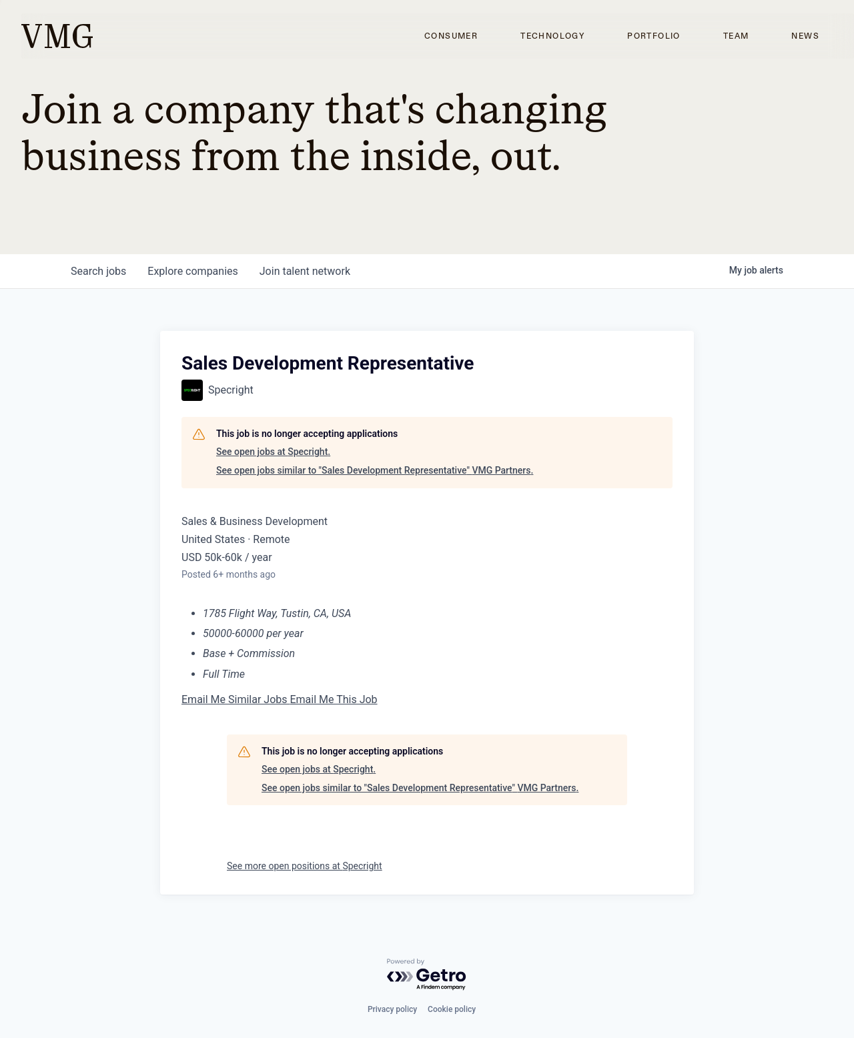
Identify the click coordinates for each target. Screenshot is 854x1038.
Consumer (451, 36)
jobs (98, 271)
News (805, 36)
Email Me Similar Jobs (235, 699)
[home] (57, 36)
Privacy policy (392, 1009)
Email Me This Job (333, 699)
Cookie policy (452, 1009)
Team (736, 36)
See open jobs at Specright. (273, 451)
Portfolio (654, 36)
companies (192, 271)
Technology (552, 36)
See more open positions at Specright (304, 866)
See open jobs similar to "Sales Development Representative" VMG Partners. (374, 470)
